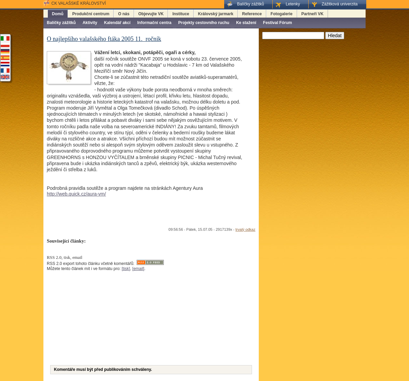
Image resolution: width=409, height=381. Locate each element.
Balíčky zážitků (61, 22)
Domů (57, 14)
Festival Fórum (277, 22)
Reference (252, 14)
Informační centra (154, 22)
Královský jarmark (215, 14)
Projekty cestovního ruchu (203, 22)
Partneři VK (312, 14)
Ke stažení (246, 22)
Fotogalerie (282, 14)
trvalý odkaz (245, 229)
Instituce (180, 14)
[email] (138, 268)
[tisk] (126, 268)
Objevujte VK (151, 14)
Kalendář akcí (117, 22)
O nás (123, 14)
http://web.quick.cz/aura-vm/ (76, 194)
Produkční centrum (90, 14)
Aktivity (89, 22)
